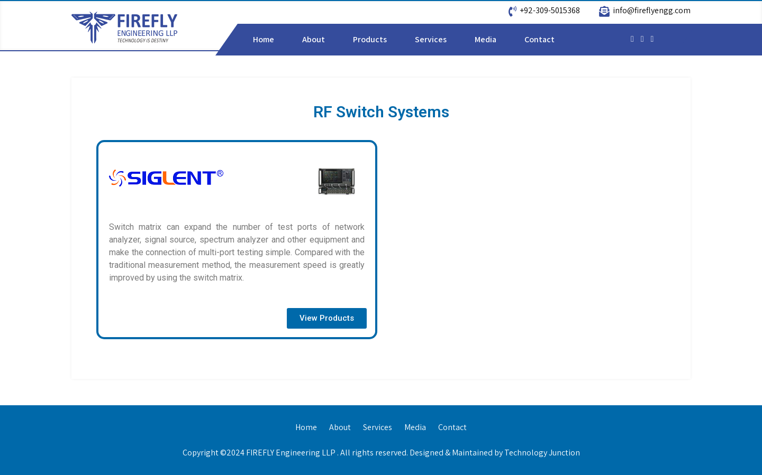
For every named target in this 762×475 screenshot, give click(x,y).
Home (263, 39)
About (313, 39)
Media (485, 39)
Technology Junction (542, 452)
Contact (539, 39)
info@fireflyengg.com (652, 10)
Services (431, 39)
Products (370, 39)
